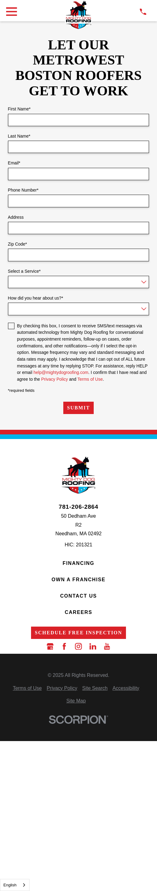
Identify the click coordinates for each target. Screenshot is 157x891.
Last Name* (19, 136)
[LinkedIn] (92, 646)
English (10, 885)
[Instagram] (78, 646)
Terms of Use (90, 379)
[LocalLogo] (78, 15)
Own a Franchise (79, 579)
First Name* (19, 108)
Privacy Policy (54, 379)
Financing (78, 563)
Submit (78, 407)
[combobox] (14, 885)
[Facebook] (64, 646)
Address (16, 217)
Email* (14, 162)
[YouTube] (107, 646)
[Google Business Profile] (50, 646)
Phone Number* (23, 190)
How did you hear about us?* (35, 298)
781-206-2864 (78, 507)
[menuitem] (27, 688)
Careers (78, 612)
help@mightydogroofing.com (60, 372)
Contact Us (78, 596)
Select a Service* (24, 271)
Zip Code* (17, 244)
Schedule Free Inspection (78, 632)
